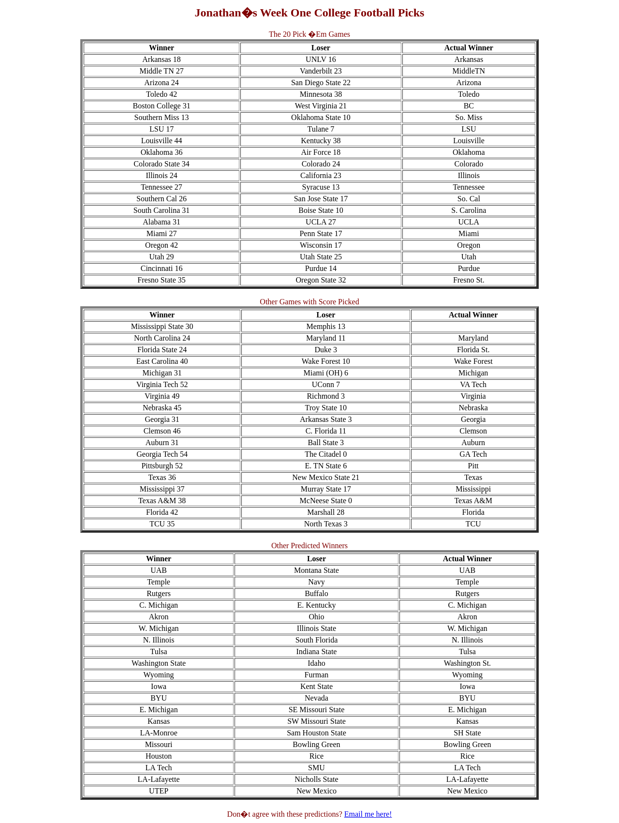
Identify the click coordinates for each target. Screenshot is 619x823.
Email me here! (368, 814)
